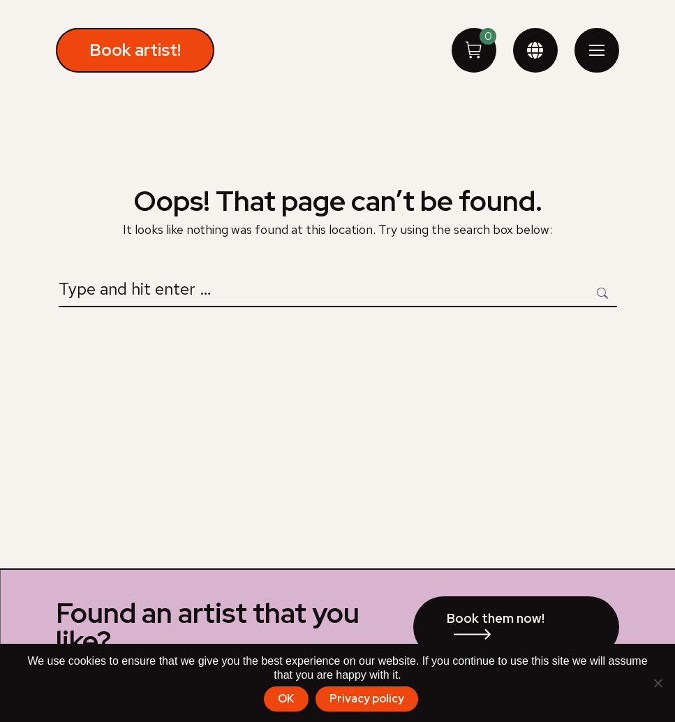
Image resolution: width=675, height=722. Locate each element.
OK (286, 698)
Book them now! (495, 618)
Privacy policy (366, 698)
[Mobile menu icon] (596, 50)
